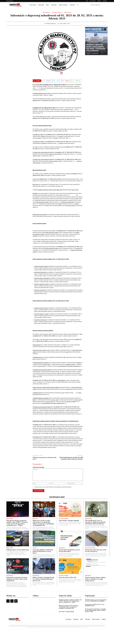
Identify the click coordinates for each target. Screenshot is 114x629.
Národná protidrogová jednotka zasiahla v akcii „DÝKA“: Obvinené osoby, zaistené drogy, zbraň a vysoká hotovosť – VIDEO (17, 523)
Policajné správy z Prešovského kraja (17, 550)
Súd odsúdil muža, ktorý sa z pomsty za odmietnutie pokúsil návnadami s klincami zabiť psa (95, 522)
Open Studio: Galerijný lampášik (69, 520)
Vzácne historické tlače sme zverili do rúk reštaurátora (95, 550)
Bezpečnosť (46, 12)
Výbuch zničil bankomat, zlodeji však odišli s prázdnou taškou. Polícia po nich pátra (71, 458)
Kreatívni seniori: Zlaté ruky (67, 577)
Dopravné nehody (57, 12)
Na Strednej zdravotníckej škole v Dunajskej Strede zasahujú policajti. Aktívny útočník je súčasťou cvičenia (95, 610)
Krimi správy (67, 12)
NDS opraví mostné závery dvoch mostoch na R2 (44, 458)
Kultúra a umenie (63, 518)
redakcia (53, 23)
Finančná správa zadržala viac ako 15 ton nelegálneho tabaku (94, 605)
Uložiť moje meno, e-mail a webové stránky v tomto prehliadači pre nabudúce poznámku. (53, 487)
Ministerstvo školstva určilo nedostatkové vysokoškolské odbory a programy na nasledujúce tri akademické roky (43, 523)
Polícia (35, 547)
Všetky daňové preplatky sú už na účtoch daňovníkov (69, 550)
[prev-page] (102, 29)
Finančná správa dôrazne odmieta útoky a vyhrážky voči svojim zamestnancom (95, 579)
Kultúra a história (90, 547)
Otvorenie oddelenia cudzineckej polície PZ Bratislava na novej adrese (43, 551)
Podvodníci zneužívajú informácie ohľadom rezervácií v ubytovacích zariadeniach (16, 579)
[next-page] (105, 29)
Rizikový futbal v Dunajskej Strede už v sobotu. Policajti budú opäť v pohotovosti (43, 579)
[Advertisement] (18, 36)
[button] (77, 5)
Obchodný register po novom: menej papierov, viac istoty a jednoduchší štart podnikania (96, 49)
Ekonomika (62, 547)
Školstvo (35, 518)
